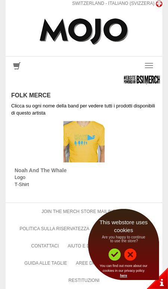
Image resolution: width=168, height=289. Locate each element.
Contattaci (45, 246)
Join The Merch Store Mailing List (84, 211)
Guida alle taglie (45, 263)
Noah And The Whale (40, 170)
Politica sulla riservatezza (54, 228)
